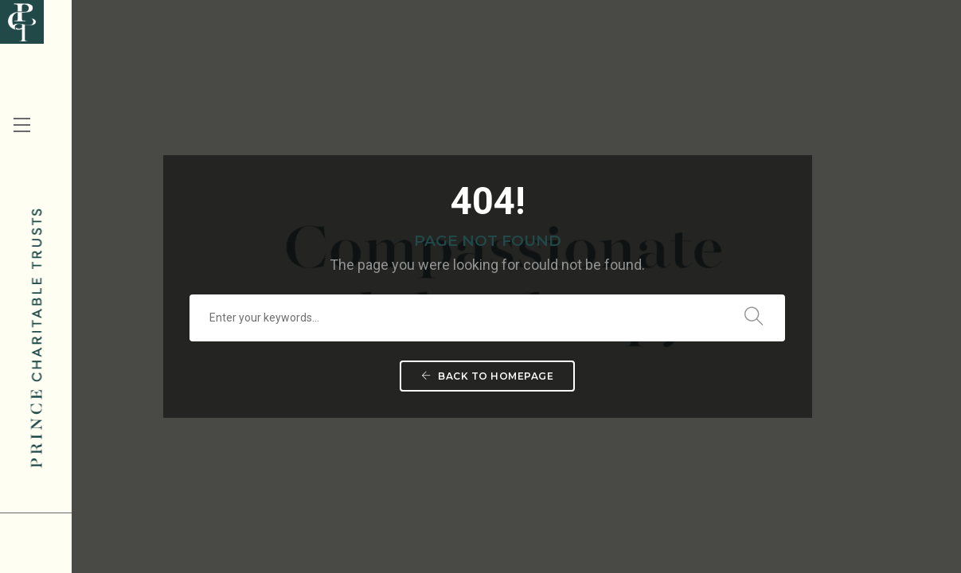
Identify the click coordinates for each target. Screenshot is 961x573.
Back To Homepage (517, 464)
